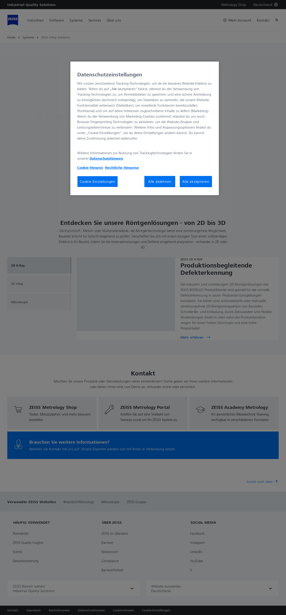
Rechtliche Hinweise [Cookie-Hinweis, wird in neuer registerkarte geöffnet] (122, 167)
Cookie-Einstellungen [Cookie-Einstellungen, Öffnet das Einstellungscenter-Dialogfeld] (97, 181)
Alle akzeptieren (195, 181)
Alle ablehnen (159, 181)
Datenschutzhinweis (106, 158)
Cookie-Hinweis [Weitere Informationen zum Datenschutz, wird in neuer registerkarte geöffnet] (90, 167)
